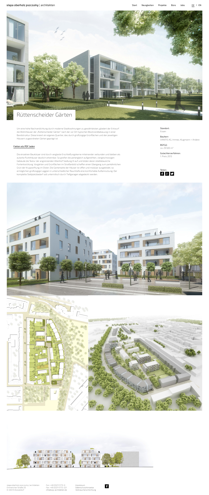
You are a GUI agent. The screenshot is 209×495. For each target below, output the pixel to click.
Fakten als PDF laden (24, 146)
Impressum (80, 485)
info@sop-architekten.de (56, 490)
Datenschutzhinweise (84, 487)
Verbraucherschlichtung (85, 490)
